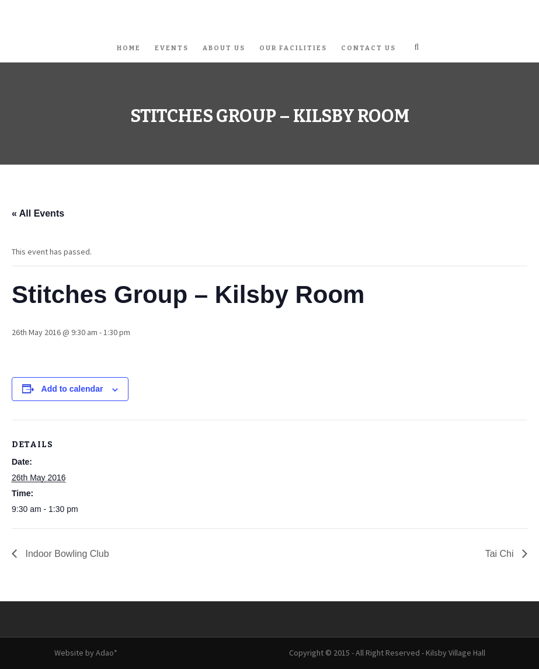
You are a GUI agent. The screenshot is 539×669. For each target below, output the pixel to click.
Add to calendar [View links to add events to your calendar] (72, 388)
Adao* (106, 652)
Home (129, 48)
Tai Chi (500, 554)
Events (172, 48)
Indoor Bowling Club (66, 554)
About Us (224, 48)
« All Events (38, 213)
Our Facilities (293, 48)
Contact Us (368, 48)
